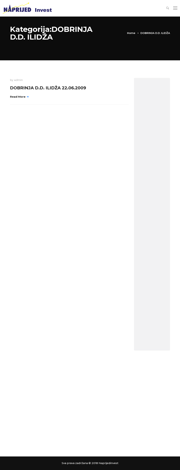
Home (131, 33)
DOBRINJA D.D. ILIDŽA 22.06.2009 (48, 87)
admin (18, 80)
